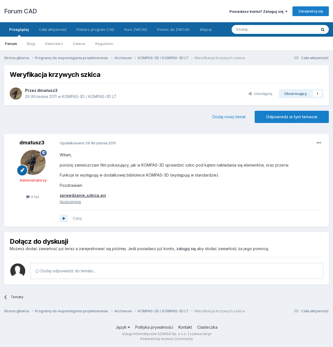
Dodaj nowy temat (229, 116)
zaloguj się (186, 248)
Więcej (206, 29)
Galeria (79, 43)
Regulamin (104, 43)
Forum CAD (20, 11)
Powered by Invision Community (166, 339)
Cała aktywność (53, 29)
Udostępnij (260, 93)
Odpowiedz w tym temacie (291, 116)
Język (123, 327)
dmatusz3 (47, 90)
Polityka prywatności (154, 327)
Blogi (31, 43)
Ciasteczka (207, 327)
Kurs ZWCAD (135, 29)
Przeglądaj (19, 32)
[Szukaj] (260, 29)
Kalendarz (54, 43)
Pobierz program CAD (95, 29)
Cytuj (77, 218)
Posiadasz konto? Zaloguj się (258, 11)
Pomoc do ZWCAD (173, 29)
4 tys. (33, 196)
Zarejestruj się (310, 11)
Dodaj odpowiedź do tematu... (66, 270)
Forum (11, 43)
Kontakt (185, 327)
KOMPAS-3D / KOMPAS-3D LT (89, 96)
